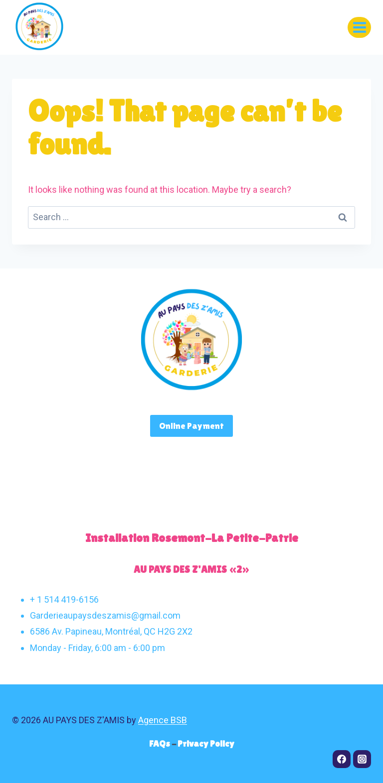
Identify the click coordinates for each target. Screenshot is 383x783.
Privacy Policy (206, 743)
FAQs (160, 743)
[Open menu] (359, 27)
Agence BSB (162, 720)
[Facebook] (342, 759)
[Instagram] (362, 759)
